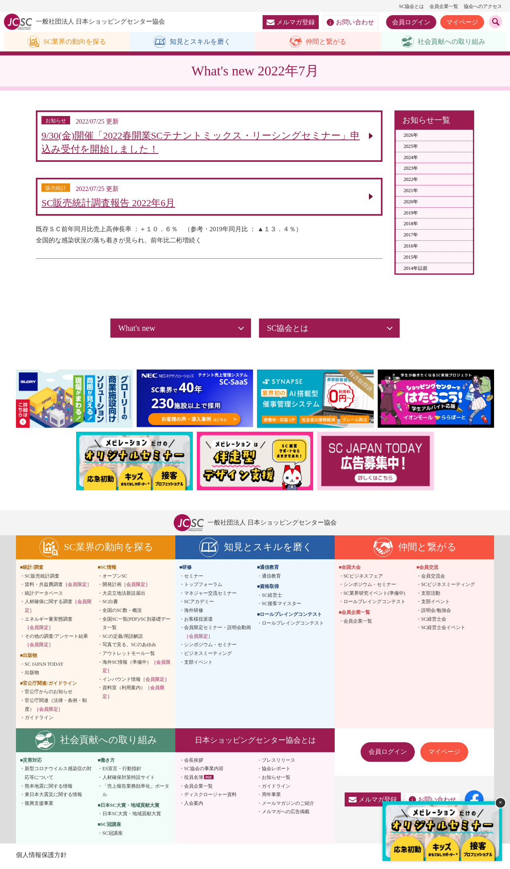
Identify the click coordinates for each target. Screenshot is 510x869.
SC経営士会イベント (443, 630)
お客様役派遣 (198, 621)
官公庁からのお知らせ (49, 694)
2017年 (411, 235)
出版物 (32, 675)
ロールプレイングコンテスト (293, 625)
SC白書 (110, 604)
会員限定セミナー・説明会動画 (217, 634)
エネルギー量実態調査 (49, 625)
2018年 (411, 224)
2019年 (411, 213)
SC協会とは (411, 6)
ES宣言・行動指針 (121, 771)
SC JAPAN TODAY (44, 666)
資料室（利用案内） (133, 694)
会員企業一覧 (444, 6)
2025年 (411, 146)
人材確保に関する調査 (58, 608)
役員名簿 (193, 779)
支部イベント (198, 664)
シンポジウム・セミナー (210, 647)
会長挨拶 (193, 762)
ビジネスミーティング (208, 655)
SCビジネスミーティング (448, 587)
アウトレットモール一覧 (128, 655)
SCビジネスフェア (363, 578)
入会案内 (193, 805)
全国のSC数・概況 (122, 612)
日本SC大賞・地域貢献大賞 (131, 816)
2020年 (411, 201)
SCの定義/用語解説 (122, 638)
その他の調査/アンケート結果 (56, 642)
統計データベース (44, 595)
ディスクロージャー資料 (210, 797)
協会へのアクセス (483, 6)
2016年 (411, 246)
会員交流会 (433, 578)
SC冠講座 (112, 835)
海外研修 (193, 612)
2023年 (411, 168)
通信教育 (271, 578)
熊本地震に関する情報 (49, 788)
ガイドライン (39, 720)
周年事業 (271, 797)
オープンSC (115, 578)
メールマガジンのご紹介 (288, 805)
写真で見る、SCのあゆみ (129, 647)
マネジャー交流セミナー (210, 595)
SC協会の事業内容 (204, 771)
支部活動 (430, 595)
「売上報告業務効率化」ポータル (135, 792)
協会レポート (276, 771)
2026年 (411, 135)
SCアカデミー (199, 604)
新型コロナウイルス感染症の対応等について (58, 775)
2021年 (411, 191)
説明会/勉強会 (436, 612)
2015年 (411, 257)
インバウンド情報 (135, 681)
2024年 (411, 157)
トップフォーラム (203, 587)
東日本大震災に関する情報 (53, 797)
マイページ (462, 22)
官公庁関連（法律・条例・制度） (56, 707)
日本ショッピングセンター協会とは (255, 742)
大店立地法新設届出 (123, 595)
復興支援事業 (39, 805)
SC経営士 (272, 597)
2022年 (411, 180)
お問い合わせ (350, 22)
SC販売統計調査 (42, 578)
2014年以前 (416, 268)
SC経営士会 (433, 621)
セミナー (193, 578)
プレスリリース (278, 762)
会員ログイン (411, 22)
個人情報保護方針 (41, 856)
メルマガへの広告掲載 (286, 814)
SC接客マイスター (281, 606)
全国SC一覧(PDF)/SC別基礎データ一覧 (136, 625)
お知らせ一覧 (276, 779)
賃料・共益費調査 (58, 587)
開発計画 (126, 587)
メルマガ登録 (291, 22)
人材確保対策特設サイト (128, 779)
